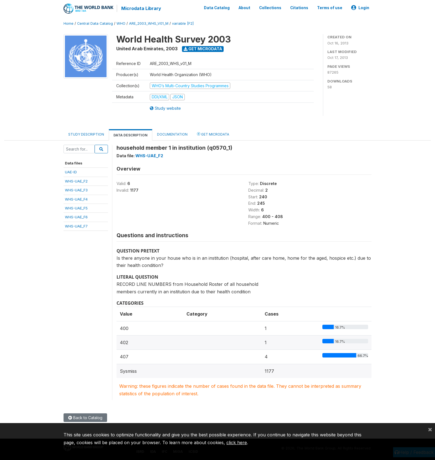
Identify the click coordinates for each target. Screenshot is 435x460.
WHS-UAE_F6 (76, 217)
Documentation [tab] (172, 134)
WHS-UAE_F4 (76, 199)
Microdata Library (141, 8)
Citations (299, 8)
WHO (121, 23)
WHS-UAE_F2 (76, 181)
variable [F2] (183, 23)
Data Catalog (217, 8)
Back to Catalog (85, 417)
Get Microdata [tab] (213, 134)
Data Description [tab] (130, 135)
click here (236, 442)
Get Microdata (203, 48)
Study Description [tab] (86, 134)
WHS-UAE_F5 (76, 208)
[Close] (430, 429)
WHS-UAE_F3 (76, 190)
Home (69, 23)
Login (360, 8)
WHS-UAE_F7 (76, 226)
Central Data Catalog (95, 23)
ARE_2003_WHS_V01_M (148, 23)
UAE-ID (71, 172)
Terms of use (329, 8)
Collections (270, 8)
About (244, 8)
